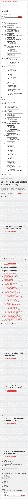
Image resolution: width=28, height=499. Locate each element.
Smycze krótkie (13, 43)
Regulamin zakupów (8, 462)
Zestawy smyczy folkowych (13, 319)
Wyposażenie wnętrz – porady (14, 89)
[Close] (1, 97)
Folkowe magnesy (11, 37)
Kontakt (5, 460)
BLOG (5, 66)
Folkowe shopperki (11, 29)
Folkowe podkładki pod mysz (14, 39)
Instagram (6, 482)
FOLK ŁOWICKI (11, 63)
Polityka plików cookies (17, 490)
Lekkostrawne (13, 75)
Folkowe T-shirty (11, 25)
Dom (5, 45)
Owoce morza (13, 77)
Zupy (11, 82)
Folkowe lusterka (11, 38)
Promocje (6, 10)
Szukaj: (2, 16)
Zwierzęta (6, 320)
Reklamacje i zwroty (8, 461)
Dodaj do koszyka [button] (12, 231)
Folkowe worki (10, 33)
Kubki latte (12, 49)
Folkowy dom (7, 303)
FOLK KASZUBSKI (12, 59)
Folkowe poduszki (11, 54)
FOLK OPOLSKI (11, 65)
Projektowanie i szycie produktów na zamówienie (15, 473)
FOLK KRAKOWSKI (12, 61)
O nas (5, 458)
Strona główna (4, 178)
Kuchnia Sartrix (10, 67)
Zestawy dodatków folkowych (14, 318)
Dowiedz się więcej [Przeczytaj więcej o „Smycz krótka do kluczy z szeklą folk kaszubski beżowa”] (12, 391)
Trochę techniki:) (11, 87)
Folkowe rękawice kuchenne (13, 57)
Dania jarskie (13, 70)
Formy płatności (7, 470)
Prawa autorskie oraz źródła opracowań (13, 464)
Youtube (6, 486)
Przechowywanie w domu (16, 93)
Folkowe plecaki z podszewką (14, 27)
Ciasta (11, 69)
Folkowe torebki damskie (13, 31)
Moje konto (6, 11)
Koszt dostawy (7, 472)
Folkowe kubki (10, 47)
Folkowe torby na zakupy (13, 30)
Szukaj (20, 16)
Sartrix (3, 489)
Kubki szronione (13, 51)
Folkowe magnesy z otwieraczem (15, 35)
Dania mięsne (13, 71)
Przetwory (12, 79)
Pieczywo (12, 78)
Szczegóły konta (7, 14)
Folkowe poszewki (11, 55)
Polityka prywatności (6, 490)
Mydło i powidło (11, 83)
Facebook (6, 481)
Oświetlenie (12, 91)
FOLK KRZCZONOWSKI (13, 62)
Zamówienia (7, 12)
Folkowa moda (7, 280)
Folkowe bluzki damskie (12, 23)
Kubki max (12, 50)
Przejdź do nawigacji (6, 1)
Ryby (11, 81)
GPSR (5, 465)
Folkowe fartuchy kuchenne (13, 46)
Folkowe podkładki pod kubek (14, 53)
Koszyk (6, 497)
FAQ (5, 469)
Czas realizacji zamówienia (10, 468)
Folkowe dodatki (8, 284)
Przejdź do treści (15, 1)
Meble (11, 90)
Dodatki (5, 26)
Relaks (11, 94)
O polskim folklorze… (12, 85)
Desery (11, 73)
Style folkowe (7, 58)
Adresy (5, 478)
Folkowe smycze (11, 41)
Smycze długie (13, 42)
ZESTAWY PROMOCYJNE (10, 316)
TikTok (5, 485)
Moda (5, 22)
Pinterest (6, 483)
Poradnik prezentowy (12, 86)
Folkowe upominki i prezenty (11, 292)
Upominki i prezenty (8, 34)
